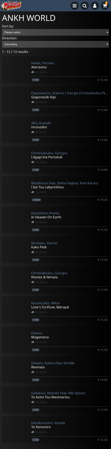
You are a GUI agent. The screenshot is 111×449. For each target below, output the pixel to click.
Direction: (9, 38)
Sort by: (8, 26)
